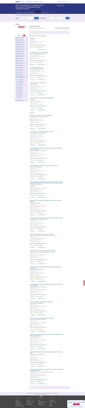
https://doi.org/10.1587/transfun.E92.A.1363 (39, 277)
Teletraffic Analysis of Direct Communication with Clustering (42, 250)
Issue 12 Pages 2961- (19, 79)
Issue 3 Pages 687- (19, 94)
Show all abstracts (66, 28)
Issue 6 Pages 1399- (19, 89)
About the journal (45, 12)
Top (41, 396)
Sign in (60, 1)
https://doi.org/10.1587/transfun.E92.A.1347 (39, 243)
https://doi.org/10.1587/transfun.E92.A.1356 (39, 259)
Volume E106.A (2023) (20, 44)
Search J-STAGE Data (20, 405)
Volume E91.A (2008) (19, 100)
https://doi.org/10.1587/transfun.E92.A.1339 (39, 227)
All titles (17, 400)
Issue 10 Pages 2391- (19, 82)
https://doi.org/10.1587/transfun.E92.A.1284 (39, 105)
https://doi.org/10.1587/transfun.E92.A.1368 (39, 294)
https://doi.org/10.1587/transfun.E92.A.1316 (39, 174)
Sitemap (51, 405)
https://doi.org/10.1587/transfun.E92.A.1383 (39, 344)
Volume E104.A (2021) (20, 49)
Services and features (30, 401)
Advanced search (36, 20)
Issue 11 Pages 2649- (19, 81)
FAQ (50, 403)
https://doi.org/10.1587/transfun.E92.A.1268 (39, 75)
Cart (63, 1)
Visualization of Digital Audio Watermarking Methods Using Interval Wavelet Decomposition (45, 267)
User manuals (52, 400)
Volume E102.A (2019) (20, 53)
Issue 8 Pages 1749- (19, 86)
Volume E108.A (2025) (20, 39)
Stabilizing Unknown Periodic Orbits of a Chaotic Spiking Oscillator (43, 165)
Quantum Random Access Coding (37, 67)
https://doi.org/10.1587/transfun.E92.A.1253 (39, 45)
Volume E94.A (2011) (19, 72)
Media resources (41, 404)
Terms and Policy (29, 404)
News (39, 400)
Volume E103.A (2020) (20, 51)
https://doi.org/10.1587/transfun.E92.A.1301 (39, 140)
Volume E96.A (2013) (19, 67)
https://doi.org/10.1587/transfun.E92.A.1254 (39, 60)
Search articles (18, 404)
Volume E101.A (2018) (20, 56)
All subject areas (18, 401)
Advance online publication (28, 12)
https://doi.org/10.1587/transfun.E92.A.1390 (39, 379)
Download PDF (40, 49)
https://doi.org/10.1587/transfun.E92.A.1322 (39, 193)
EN (66, 1)
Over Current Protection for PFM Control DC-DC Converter (41, 131)
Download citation (58, 28)
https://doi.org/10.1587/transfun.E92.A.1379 (39, 327)
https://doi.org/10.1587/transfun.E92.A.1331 (39, 210)
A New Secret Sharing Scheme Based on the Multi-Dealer (41, 301)
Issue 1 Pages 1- (19, 97)
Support (41, 1)
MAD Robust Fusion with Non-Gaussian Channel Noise (41, 115)
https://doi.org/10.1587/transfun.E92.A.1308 (39, 158)
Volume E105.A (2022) (20, 46)
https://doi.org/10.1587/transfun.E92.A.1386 (39, 362)
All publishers (18, 403)
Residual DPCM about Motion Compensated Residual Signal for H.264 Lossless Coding (46, 352)
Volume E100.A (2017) (20, 58)
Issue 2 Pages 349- (19, 95)
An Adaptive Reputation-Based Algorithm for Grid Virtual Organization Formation (46, 218)
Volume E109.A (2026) (20, 37)
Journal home (19, 12)
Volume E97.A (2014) (19, 65)
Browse (23, 1)
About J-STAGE (29, 1)
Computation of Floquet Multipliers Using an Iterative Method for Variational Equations (45, 201)
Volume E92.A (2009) (19, 76)
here (82, 406)
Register (76, 404)
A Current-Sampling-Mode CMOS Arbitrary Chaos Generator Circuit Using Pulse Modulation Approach (46, 148)
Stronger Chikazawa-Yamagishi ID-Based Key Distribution (41, 318)
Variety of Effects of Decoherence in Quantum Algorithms (42, 98)
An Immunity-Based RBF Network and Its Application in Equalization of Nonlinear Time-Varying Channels (46, 370)
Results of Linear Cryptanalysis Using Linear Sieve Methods (42, 234)
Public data (29, 403)
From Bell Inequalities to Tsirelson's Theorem (39, 52)
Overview (28, 400)
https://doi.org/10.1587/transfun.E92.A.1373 (39, 310)
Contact (51, 404)
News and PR (36, 1)
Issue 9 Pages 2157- (19, 84)
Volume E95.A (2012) (19, 69)
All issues (38, 12)
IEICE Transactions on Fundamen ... (26, 15)
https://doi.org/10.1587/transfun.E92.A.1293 (39, 124)
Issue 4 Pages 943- (19, 92)
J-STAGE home (18, 15)
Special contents (41, 403)
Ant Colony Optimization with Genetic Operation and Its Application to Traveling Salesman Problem (46, 285)
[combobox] (50, 18)
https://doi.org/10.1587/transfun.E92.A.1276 (39, 90)
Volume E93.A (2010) (19, 74)
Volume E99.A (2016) (19, 60)
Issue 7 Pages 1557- (19, 87)
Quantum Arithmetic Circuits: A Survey (38, 82)
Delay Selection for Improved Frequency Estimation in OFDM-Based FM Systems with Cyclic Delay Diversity (46, 335)
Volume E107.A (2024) (20, 42)
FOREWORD (32, 38)
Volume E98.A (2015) (19, 63)
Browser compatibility (53, 401)
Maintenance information (42, 401)
